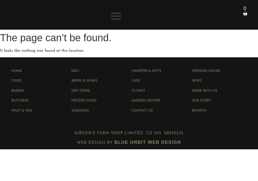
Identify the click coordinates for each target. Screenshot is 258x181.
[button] (116, 16)
